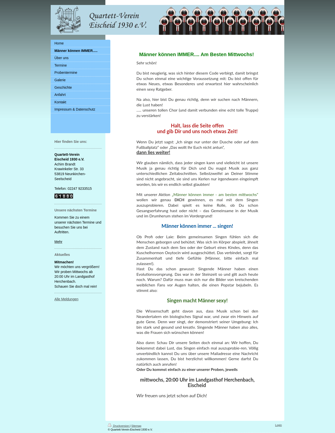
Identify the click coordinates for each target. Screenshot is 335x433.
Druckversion (119, 425)
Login (278, 425)
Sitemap (136, 425)
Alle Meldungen (66, 299)
